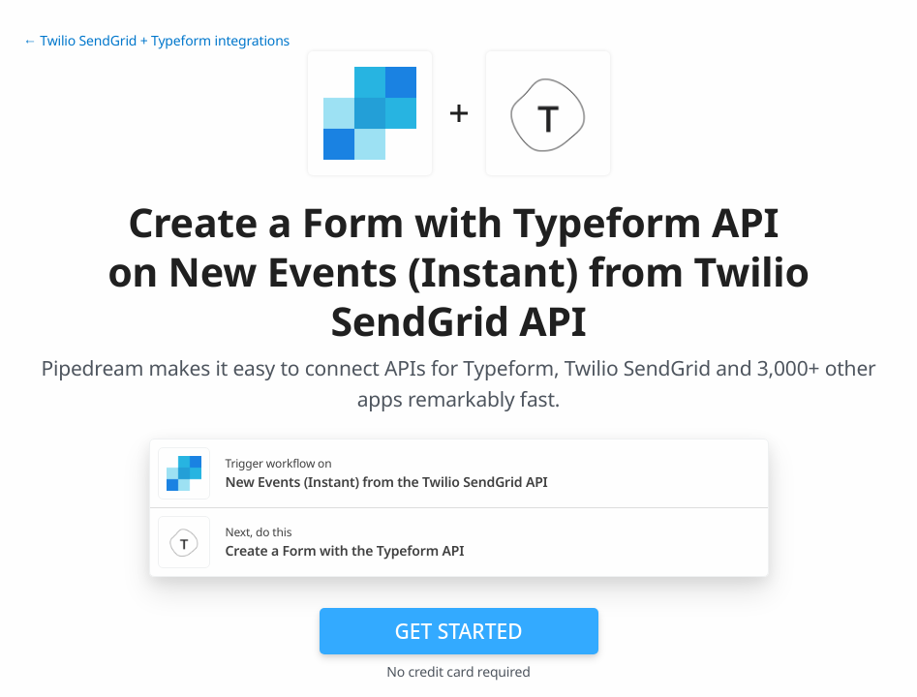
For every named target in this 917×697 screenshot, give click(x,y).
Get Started (459, 631)
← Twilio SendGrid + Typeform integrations (156, 41)
